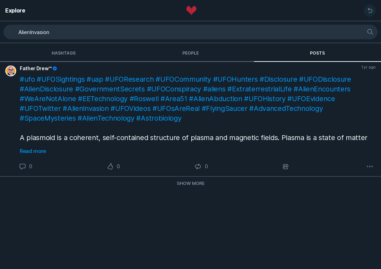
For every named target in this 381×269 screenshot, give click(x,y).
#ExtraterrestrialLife (259, 89)
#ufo (27, 79)
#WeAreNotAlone (48, 99)
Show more (191, 183)
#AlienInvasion (86, 108)
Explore (15, 10)
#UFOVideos (130, 108)
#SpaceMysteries (48, 118)
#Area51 (174, 99)
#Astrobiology (158, 118)
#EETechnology (103, 99)
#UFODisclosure (325, 79)
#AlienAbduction (215, 99)
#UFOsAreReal (176, 108)
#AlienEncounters (322, 89)
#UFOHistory (264, 99)
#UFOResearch (129, 79)
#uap (95, 79)
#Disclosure (278, 79)
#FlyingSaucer (225, 108)
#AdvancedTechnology (286, 108)
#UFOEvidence (311, 99)
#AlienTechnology (106, 118)
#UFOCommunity (183, 79)
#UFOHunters (235, 79)
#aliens (214, 89)
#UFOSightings (61, 79)
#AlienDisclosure (46, 89)
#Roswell (144, 99)
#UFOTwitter (40, 108)
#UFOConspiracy (174, 89)
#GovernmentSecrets (110, 89)
